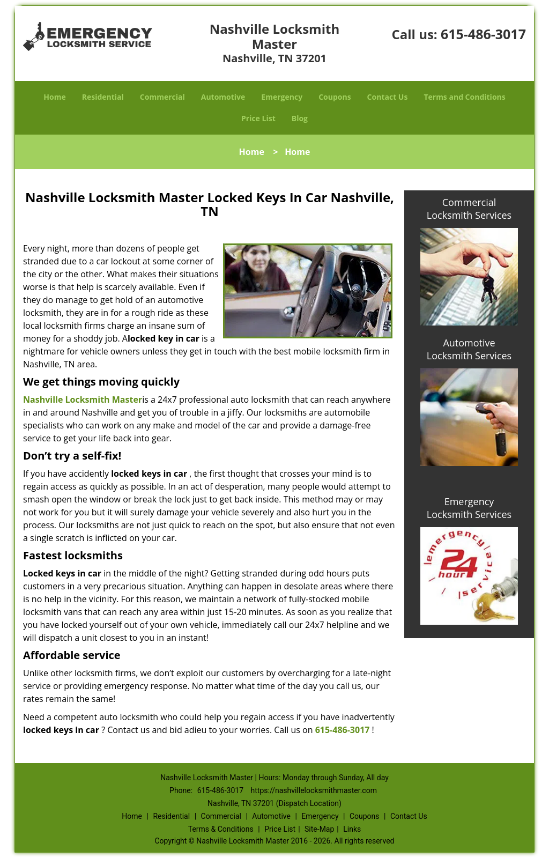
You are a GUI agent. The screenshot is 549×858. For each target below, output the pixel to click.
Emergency (281, 97)
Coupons (334, 97)
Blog (300, 118)
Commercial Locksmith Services (469, 208)
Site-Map (319, 829)
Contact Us (387, 97)
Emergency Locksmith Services (469, 508)
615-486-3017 (483, 34)
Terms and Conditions (464, 97)
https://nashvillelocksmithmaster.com (314, 790)
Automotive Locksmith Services (469, 349)
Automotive (223, 97)
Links (352, 829)
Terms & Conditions (221, 829)
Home (54, 97)
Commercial (162, 97)
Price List (258, 118)
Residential (103, 97)
